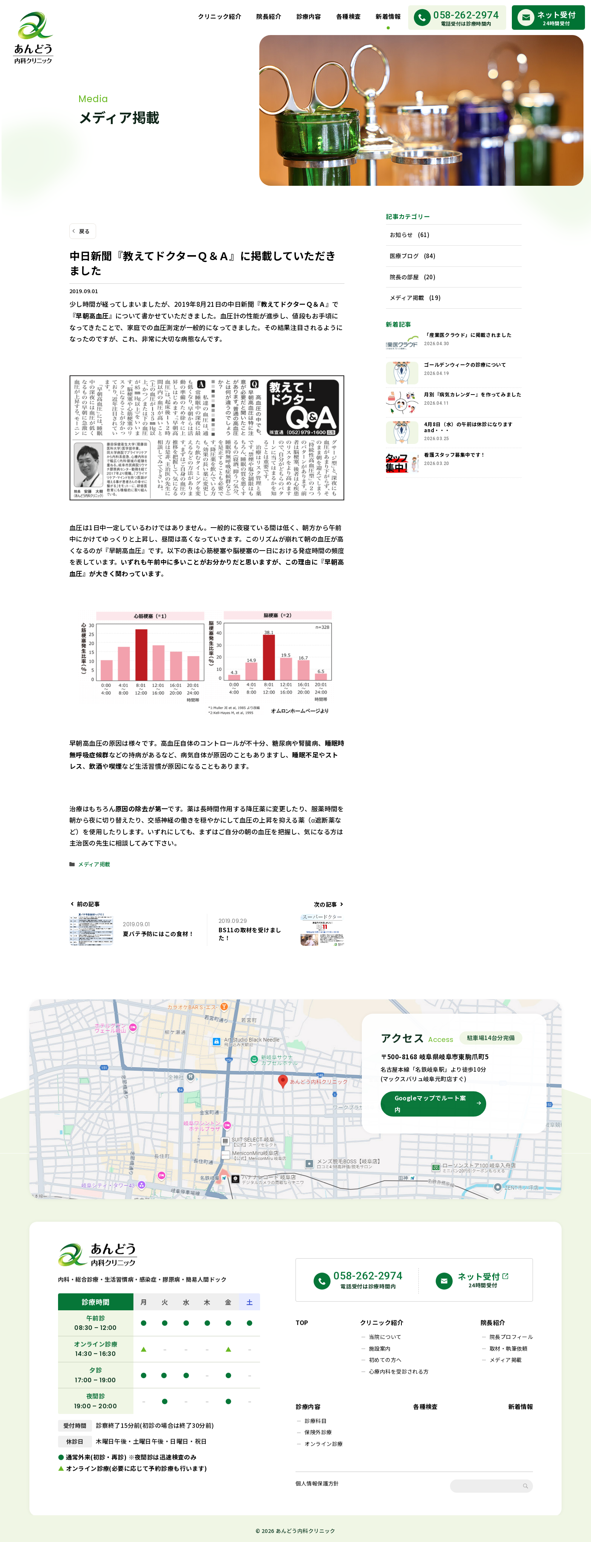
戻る (84, 231)
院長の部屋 (404, 277)
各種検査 (348, 16)
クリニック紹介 (219, 16)
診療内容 (308, 16)
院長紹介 (268, 16)
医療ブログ (404, 256)
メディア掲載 (94, 864)
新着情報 (388, 16)
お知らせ (401, 235)
